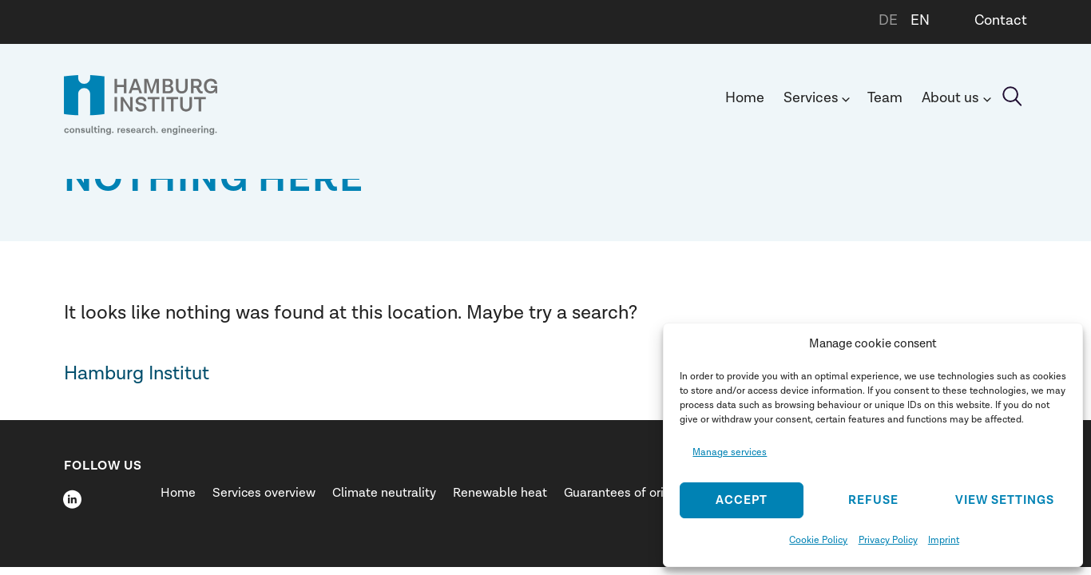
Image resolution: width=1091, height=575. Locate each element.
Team (885, 97)
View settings (1004, 500)
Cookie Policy (818, 539)
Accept (742, 500)
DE (888, 20)
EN (920, 20)
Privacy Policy (888, 539)
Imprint (943, 539)
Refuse (873, 500)
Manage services (729, 452)
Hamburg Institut (136, 373)
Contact (1000, 20)
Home (744, 97)
